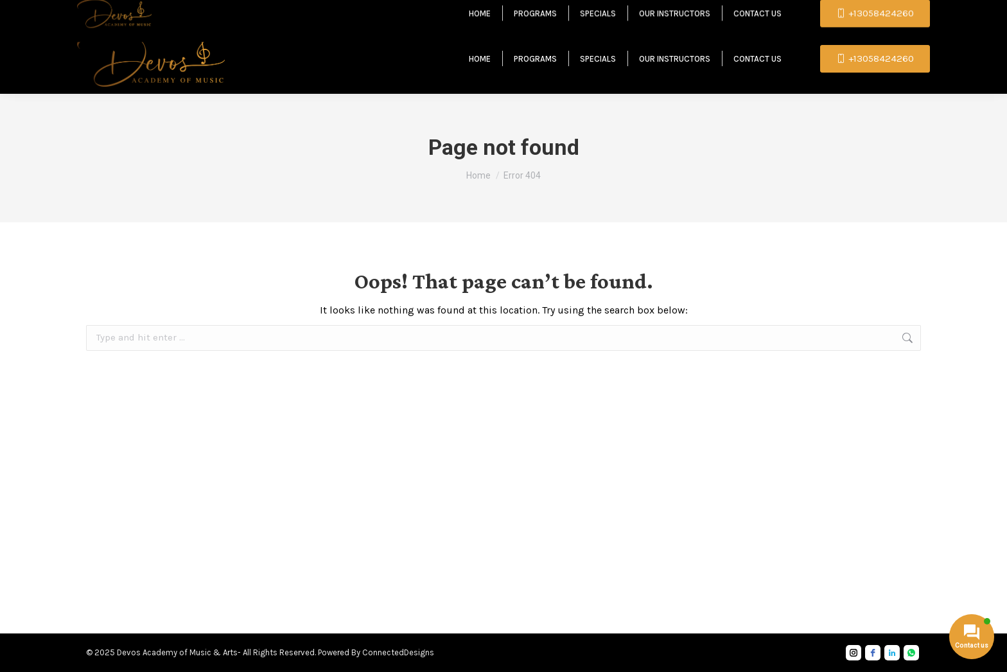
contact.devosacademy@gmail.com (249, 11)
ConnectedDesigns (398, 652)
